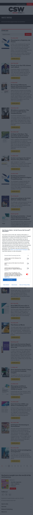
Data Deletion (6, 284)
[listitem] (16, 255)
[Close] (30, 230)
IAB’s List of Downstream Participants (19, 249)
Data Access (14, 284)
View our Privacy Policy (24, 284)
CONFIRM (9, 279)
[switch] (27, 258)
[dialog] (16, 257)
